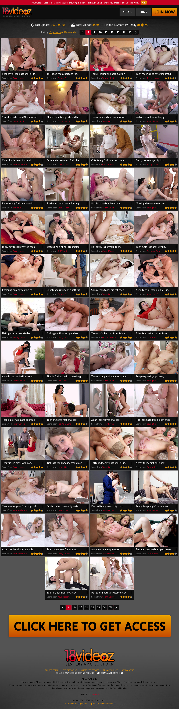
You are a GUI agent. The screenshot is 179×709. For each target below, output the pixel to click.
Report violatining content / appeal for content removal (89, 704)
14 (124, 32)
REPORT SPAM (51, 670)
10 (100, 32)
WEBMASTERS (128, 670)
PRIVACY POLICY (110, 670)
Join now (165, 12)
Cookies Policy (132, 3)
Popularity (55, 32)
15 (130, 32)
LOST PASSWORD (69, 670)
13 (118, 32)
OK (143, 2)
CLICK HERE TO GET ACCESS (89, 626)
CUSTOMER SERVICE (90, 670)
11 (106, 32)
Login (143, 12)
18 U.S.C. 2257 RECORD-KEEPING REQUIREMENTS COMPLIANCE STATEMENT (89, 673)
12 (112, 32)
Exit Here (95, 694)
